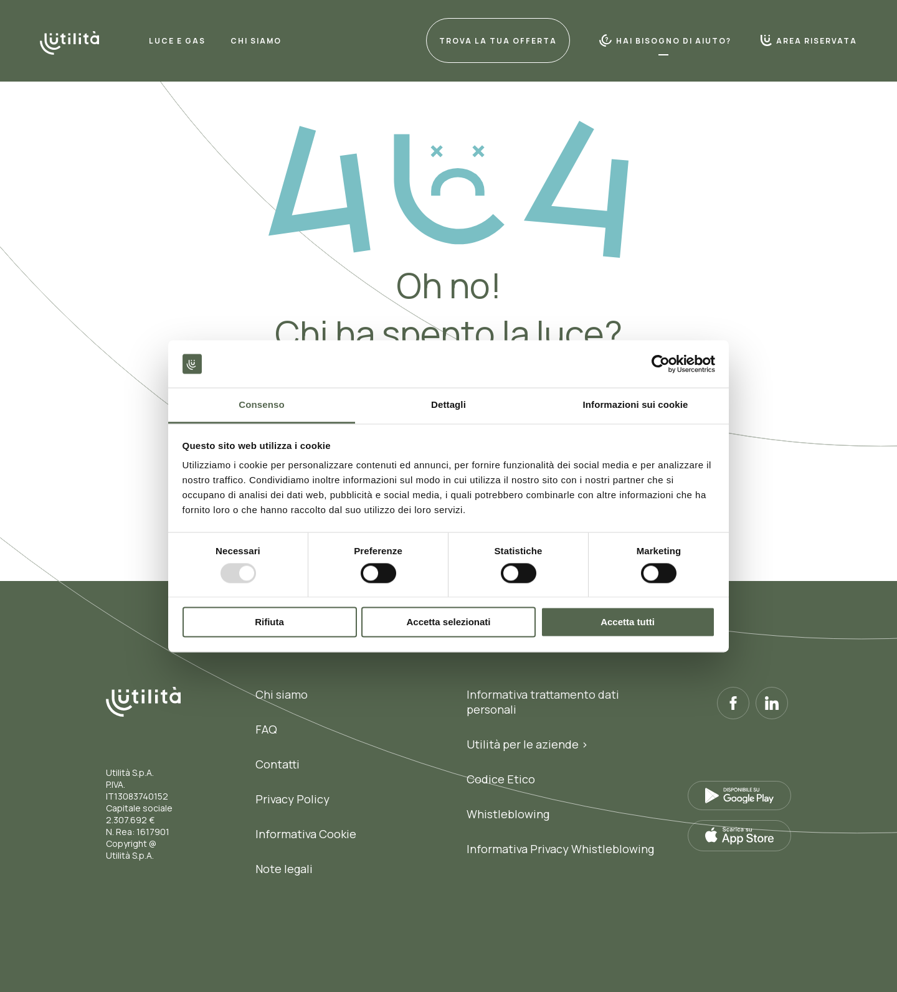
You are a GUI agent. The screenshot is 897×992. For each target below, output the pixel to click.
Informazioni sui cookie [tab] (635, 405)
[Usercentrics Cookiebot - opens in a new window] (660, 363)
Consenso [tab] (261, 405)
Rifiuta (269, 622)
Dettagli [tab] (448, 405)
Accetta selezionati (448, 622)
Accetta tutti (627, 622)
